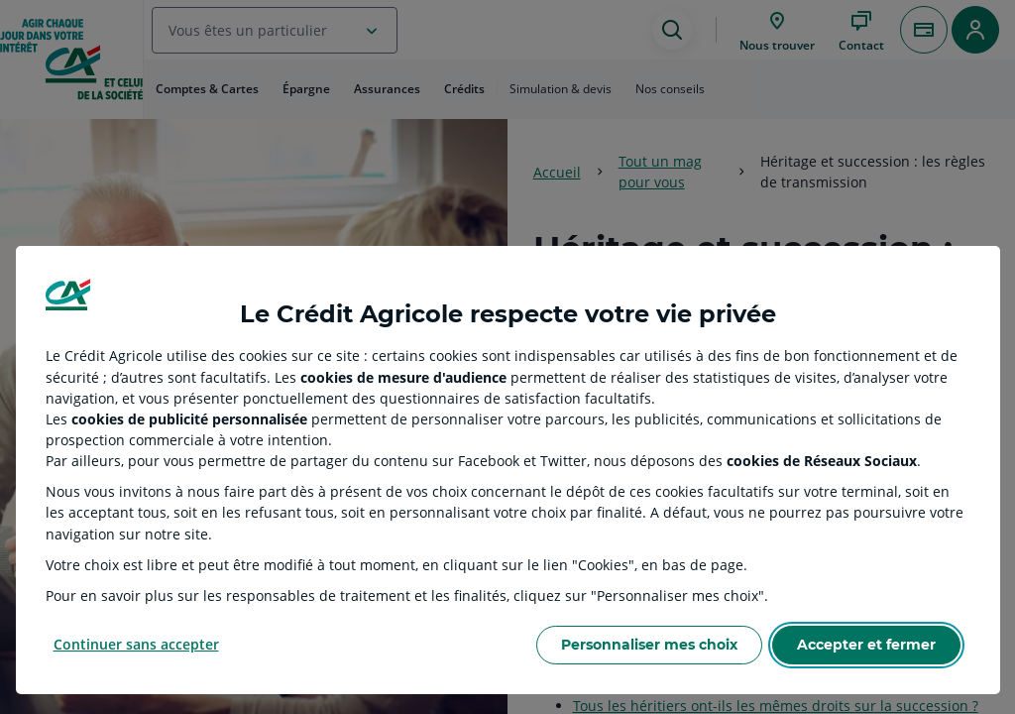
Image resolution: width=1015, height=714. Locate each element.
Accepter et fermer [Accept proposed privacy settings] (866, 645)
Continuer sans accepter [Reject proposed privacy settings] (136, 644)
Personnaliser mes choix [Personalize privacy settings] (649, 645)
